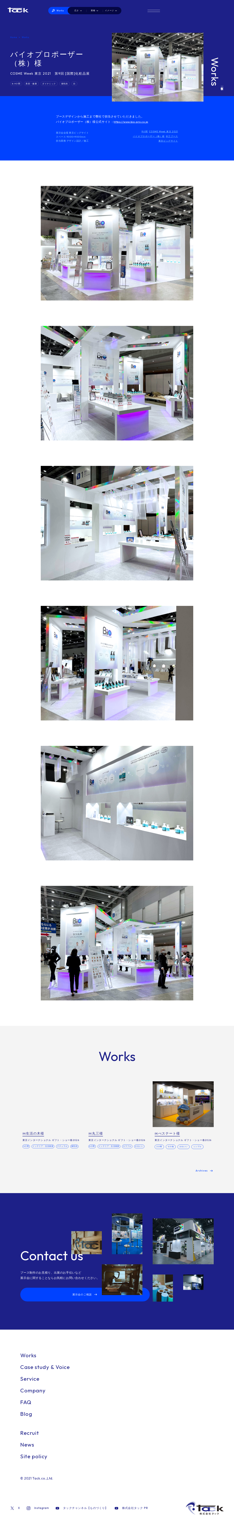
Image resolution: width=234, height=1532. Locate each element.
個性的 (66, 83)
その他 (171, 1146)
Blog (27, 1420)
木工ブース (171, 135)
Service (31, 1385)
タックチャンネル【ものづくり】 (79, 1515)
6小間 (93, 1146)
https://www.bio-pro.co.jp (133, 122)
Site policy (36, 1463)
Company (35, 1397)
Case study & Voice (49, 1374)
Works (93, 10)
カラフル (132, 1146)
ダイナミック (51, 83)
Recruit (31, 1439)
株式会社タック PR (126, 1515)
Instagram (37, 1515)
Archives (201, 1176)
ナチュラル (67, 1146)
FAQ (27, 1409)
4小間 (27, 1146)
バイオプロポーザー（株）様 (147, 135)
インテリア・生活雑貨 (45, 1146)
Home (13, 37)
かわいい (94, 1152)
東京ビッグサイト (167, 140)
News (28, 1451)
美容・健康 (32, 83)
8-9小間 (16, 83)
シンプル (197, 1146)
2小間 (159, 1146)
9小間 (144, 131)
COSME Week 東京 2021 (163, 131)
